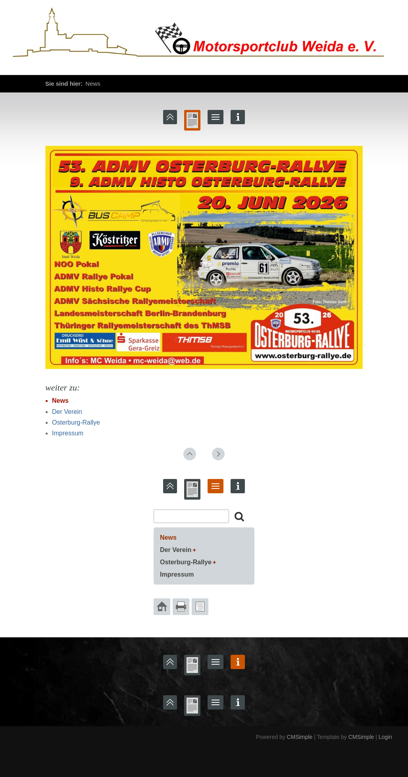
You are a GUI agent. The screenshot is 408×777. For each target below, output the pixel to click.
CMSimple (300, 737)
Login (385, 737)
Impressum (67, 433)
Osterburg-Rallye (76, 422)
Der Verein (67, 411)
